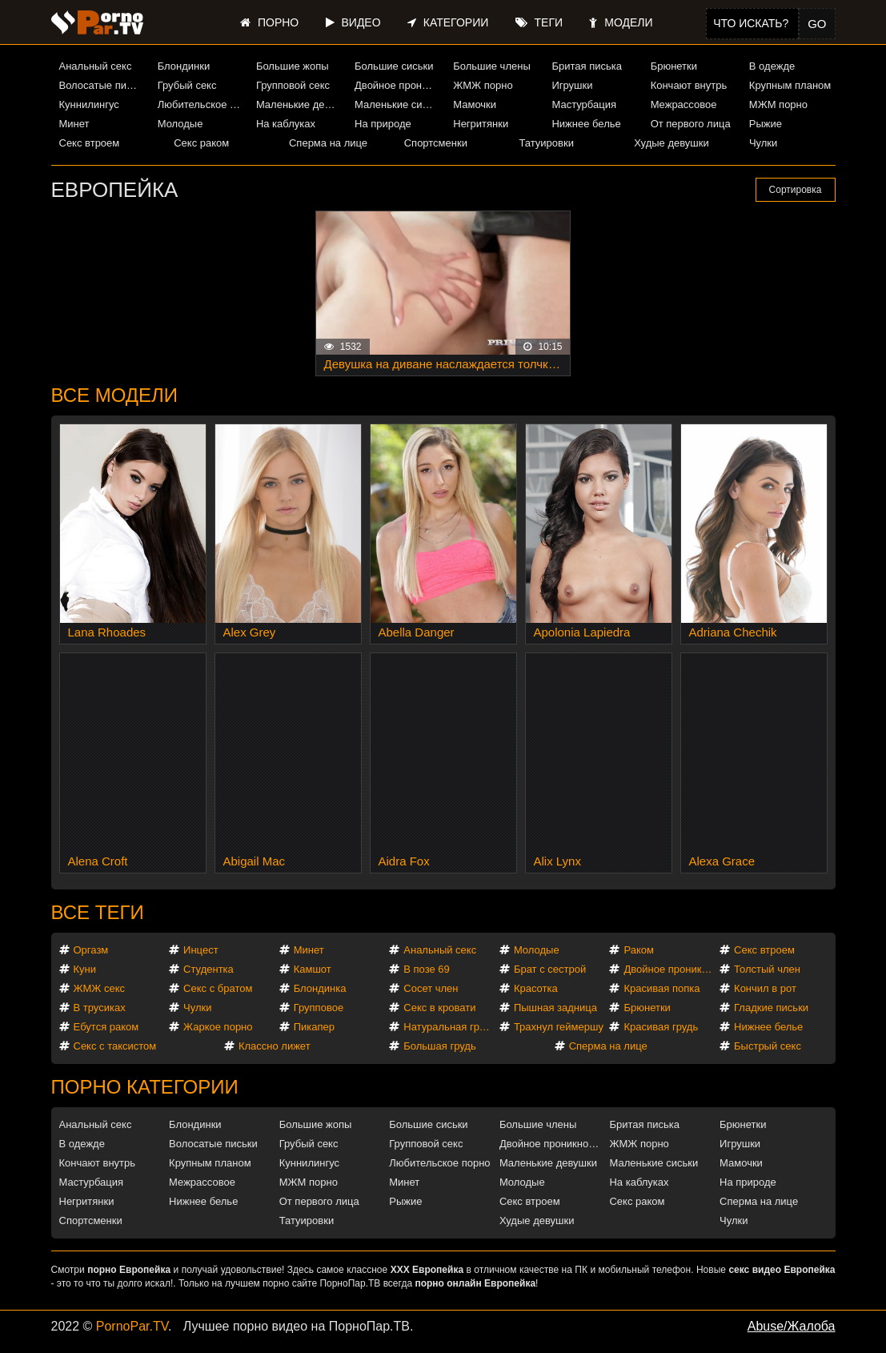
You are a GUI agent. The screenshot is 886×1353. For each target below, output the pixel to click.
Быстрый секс (767, 1046)
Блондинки (184, 66)
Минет (74, 124)
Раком (638, 950)
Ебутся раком (106, 1027)
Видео (353, 22)
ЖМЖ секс (100, 988)
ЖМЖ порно (482, 85)
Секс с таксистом (115, 1046)
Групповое (318, 1008)
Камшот (312, 969)
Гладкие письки (771, 1008)
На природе (383, 124)
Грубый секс (187, 85)
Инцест (200, 950)
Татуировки (546, 143)
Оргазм (91, 950)
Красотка (536, 988)
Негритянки (480, 124)
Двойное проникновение (398, 85)
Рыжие (765, 124)
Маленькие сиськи (398, 104)
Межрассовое (684, 104)
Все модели (114, 395)
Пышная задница (555, 1008)
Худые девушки (671, 143)
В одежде (772, 66)
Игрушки (571, 85)
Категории (447, 22)
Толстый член (767, 969)
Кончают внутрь (689, 85)
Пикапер (314, 1027)
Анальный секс (95, 66)
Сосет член (430, 988)
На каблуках (285, 124)
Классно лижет (275, 1046)
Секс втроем (89, 143)
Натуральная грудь (449, 1027)
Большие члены (491, 66)
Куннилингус (89, 104)
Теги (539, 22)
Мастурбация (583, 104)
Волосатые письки (102, 85)
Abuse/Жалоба (792, 1326)
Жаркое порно (217, 1027)
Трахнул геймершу (558, 1027)
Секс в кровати (439, 1008)
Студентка (208, 969)
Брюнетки (674, 66)
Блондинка (320, 988)
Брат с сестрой (550, 969)
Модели (620, 22)
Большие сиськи (394, 66)
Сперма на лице (328, 143)
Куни (85, 969)
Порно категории (145, 1087)
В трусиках (100, 1008)
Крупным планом (790, 85)
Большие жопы (292, 66)
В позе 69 (426, 969)
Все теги (97, 912)
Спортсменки (435, 143)
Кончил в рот (765, 988)
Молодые (180, 124)
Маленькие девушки (299, 104)
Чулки (763, 143)
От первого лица (691, 124)
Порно (269, 22)
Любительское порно (201, 104)
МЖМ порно (778, 104)
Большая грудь (439, 1046)
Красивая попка (661, 988)
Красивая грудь (660, 1027)
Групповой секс (293, 85)
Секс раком (201, 143)
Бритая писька (586, 66)
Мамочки (474, 104)
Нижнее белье (585, 124)
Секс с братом (217, 988)
